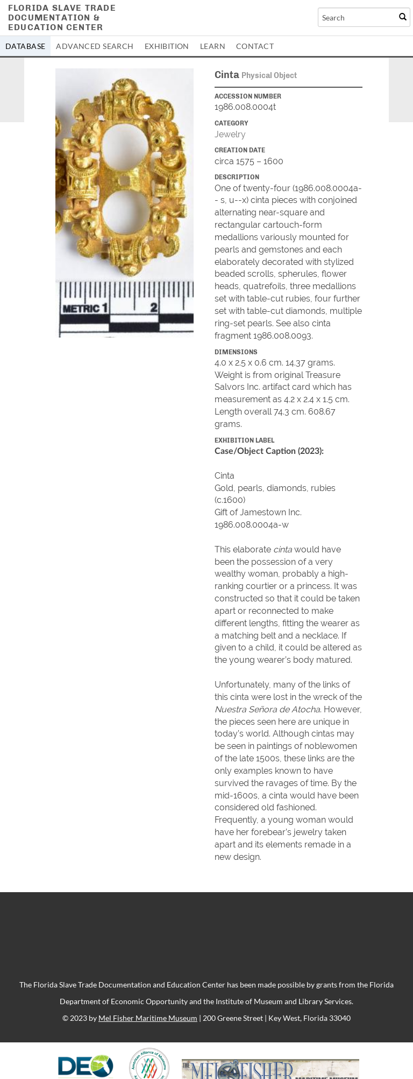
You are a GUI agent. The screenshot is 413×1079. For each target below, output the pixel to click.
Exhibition (167, 46)
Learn (212, 46)
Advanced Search (94, 46)
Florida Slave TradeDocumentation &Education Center (62, 17)
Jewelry (230, 134)
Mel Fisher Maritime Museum (147, 1017)
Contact (255, 46)
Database (25, 46)
